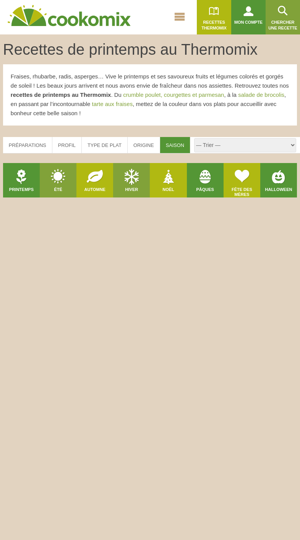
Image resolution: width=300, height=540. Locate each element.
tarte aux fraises (112, 104)
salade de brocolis (261, 94)
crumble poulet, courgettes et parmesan (173, 94)
